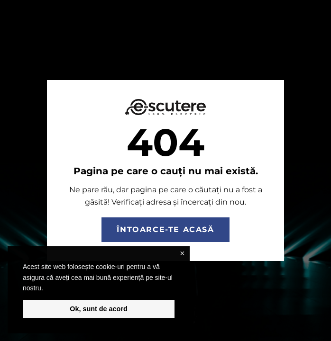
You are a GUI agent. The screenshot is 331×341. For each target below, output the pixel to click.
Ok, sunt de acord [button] (99, 309)
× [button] (182, 254)
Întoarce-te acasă (165, 229)
